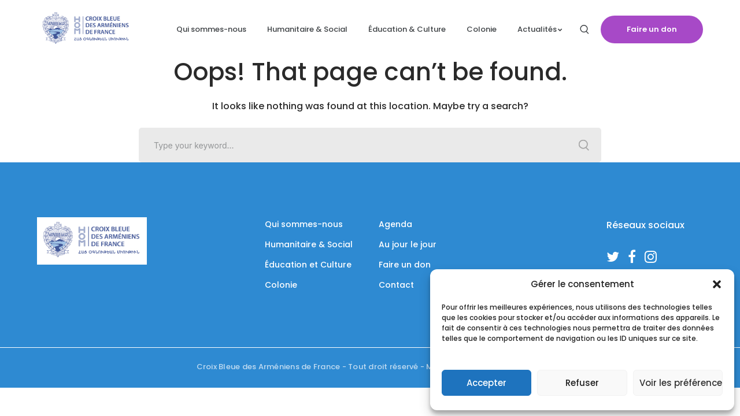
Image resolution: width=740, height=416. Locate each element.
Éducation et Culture (308, 264)
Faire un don (652, 29)
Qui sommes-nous (304, 224)
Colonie (281, 285)
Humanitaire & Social (309, 244)
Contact (396, 285)
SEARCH (584, 145)
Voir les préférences (681, 383)
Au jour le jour (407, 244)
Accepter (486, 383)
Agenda (395, 224)
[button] (717, 284)
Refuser (582, 383)
